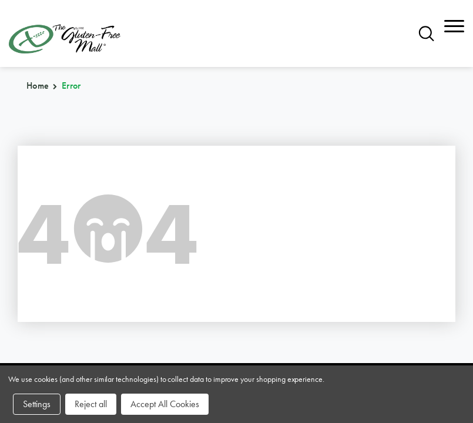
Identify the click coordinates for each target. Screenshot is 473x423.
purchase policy (55, 294)
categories (41, 274)
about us (186, 274)
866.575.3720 (40, 158)
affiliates (187, 294)
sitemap (182, 255)
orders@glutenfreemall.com (66, 175)
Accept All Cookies (164, 404)
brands (30, 255)
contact (337, 274)
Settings (37, 404)
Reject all (91, 404)
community (345, 255)
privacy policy (354, 294)
